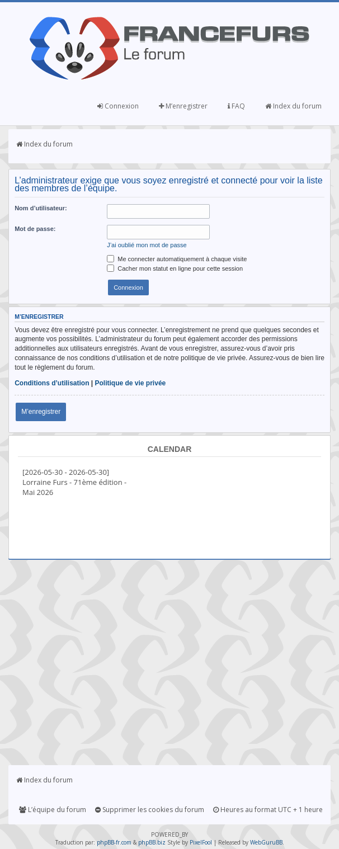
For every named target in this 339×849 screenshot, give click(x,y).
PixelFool (201, 842)
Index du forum (293, 106)
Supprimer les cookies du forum (149, 809)
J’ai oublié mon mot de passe (146, 245)
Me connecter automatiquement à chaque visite (177, 259)
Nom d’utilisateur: (41, 208)
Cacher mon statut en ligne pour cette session (175, 268)
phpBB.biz (152, 842)
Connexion (118, 106)
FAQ (236, 106)
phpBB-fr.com (114, 842)
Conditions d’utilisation (52, 383)
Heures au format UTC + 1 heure (268, 809)
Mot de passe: (35, 228)
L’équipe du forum (52, 809)
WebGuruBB (266, 842)
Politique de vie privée (130, 383)
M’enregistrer (183, 106)
